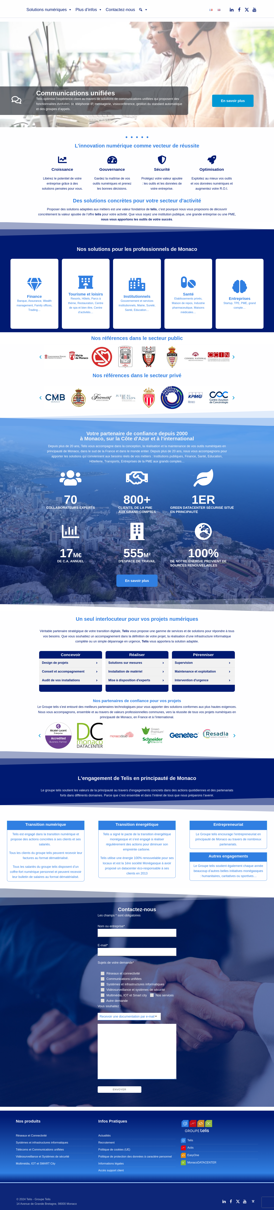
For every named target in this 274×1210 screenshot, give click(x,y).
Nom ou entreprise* (137, 929)
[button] (143, 9)
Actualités (104, 1135)
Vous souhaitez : (109, 1006)
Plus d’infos (88, 9)
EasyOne (193, 1155)
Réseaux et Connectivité (31, 1135)
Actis (190, 1147)
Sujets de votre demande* (116, 963)
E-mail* (137, 949)
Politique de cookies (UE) (114, 1149)
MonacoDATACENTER (201, 1162)
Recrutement (106, 1142)
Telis (190, 1140)
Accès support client (111, 1170)
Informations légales (111, 1163)
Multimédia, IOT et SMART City (35, 1163)
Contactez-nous (120, 9)
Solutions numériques (49, 9)
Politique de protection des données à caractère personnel (135, 1156)
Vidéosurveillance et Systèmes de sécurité (42, 1156)
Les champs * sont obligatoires (119, 915)
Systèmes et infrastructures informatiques (42, 1142)
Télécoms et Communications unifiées (40, 1149)
